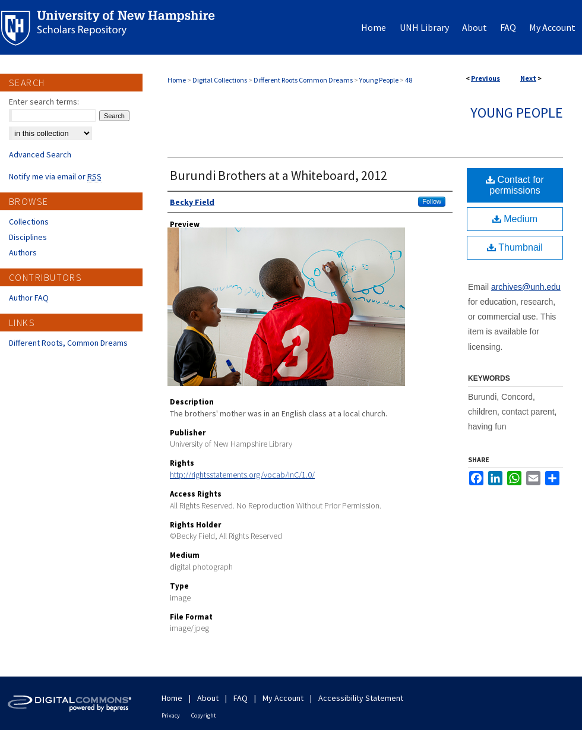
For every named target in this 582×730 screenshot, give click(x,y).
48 (408, 79)
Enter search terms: (44, 101)
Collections (29, 221)
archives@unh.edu (526, 287)
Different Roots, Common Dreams (68, 342)
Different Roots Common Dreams (303, 79)
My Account (282, 698)
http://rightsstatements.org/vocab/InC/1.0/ (242, 474)
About (208, 698)
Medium (514, 219)
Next (528, 78)
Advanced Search (40, 154)
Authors (23, 252)
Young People (378, 79)
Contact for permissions (515, 185)
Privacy (171, 715)
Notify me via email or (55, 176)
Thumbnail (515, 247)
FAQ (240, 698)
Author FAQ (29, 297)
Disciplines (28, 237)
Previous (485, 78)
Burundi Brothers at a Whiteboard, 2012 (278, 175)
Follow (431, 201)
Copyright (203, 715)
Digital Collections (219, 79)
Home (176, 79)
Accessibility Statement (360, 698)
